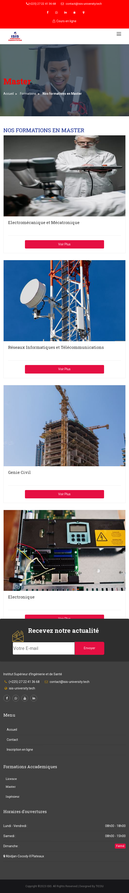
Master (11, 787)
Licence (11, 779)
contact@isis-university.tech (81, 3)
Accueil (8, 93)
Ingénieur (13, 796)
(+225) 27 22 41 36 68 (41, 3)
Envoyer (89, 648)
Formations (28, 93)
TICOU (100, 886)
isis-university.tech (22, 688)
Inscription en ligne (20, 749)
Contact (12, 739)
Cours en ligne (64, 21)
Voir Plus (64, 244)
